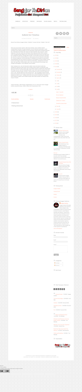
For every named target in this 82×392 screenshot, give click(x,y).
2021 (56, 66)
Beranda (31, 98)
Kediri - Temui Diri (59, 92)
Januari (57, 109)
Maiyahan (39, 21)
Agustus (58, 77)
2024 (56, 58)
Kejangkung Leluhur (58, 305)
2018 (56, 117)
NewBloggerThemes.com (52, 357)
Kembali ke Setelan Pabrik (61, 103)
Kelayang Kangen (59, 294)
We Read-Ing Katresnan (63, 130)
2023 (56, 60)
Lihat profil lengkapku (58, 228)
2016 (56, 123)
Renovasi (55, 152)
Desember (58, 69)
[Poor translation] (7, 371)
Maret (57, 106)
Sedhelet (55, 302)
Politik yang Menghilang (58, 333)
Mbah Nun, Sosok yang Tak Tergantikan (61, 324)
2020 (56, 111)
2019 (56, 114)
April (57, 89)
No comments (36, 38)
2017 (56, 120)
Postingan (56, 262)
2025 (56, 55)
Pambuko (17, 21)
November (58, 72)
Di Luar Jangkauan (59, 94)
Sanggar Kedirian (57, 188)
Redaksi (55, 194)
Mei (57, 86)
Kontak (55, 197)
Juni (57, 83)
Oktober (58, 75)
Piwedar (32, 21)
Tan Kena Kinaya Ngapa (58, 298)
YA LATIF (60, 174)
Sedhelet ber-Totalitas (30, 35)
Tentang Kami (63, 21)
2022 (56, 63)
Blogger (54, 355)
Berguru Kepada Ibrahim (61, 97)
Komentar (56, 265)
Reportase (25, 21)
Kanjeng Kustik (57, 191)
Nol (54, 309)
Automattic (32, 357)
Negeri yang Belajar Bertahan (61, 314)
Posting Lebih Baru (15, 98)
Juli (57, 80)
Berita (55, 21)
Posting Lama (47, 98)
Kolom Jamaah (48, 21)
